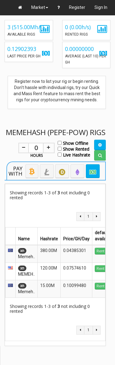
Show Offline (73, 143)
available (103, 238)
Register (77, 7)
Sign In (100, 7)
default (103, 232)
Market (39, 7)
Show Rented (73, 148)
